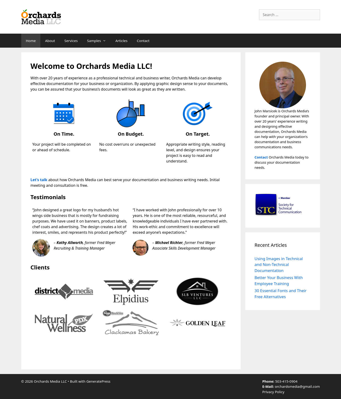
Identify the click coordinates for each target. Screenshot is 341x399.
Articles (121, 40)
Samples (99, 41)
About (50, 40)
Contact (143, 40)
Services (71, 40)
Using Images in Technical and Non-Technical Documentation (279, 264)
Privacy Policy (273, 391)
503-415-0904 (286, 381)
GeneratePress (98, 381)
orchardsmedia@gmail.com (297, 386)
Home (31, 40)
